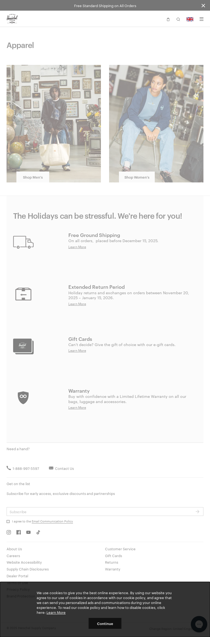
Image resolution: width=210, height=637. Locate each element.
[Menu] (201, 19)
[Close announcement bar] (203, 5)
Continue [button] (105, 623)
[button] (168, 18)
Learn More (56, 612)
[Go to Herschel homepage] (12, 18)
